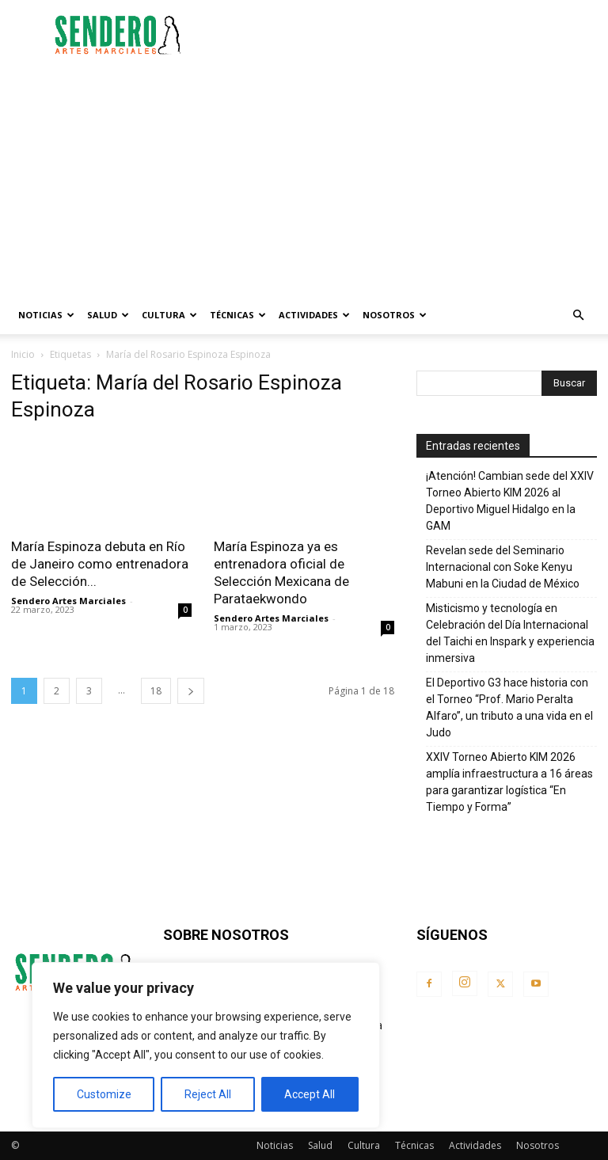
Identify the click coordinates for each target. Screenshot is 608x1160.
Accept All (309, 1094)
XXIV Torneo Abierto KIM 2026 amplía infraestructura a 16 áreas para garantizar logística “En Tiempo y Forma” (509, 782)
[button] (578, 315)
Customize (104, 1094)
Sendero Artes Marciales (68, 601)
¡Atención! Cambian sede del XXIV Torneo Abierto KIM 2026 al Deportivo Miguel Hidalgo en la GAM (510, 501)
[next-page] (190, 691)
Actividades (314, 315)
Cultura (169, 315)
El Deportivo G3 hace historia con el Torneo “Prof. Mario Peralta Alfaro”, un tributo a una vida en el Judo (509, 707)
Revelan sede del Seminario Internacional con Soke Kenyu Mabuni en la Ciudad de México (503, 567)
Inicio (23, 354)
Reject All (207, 1094)
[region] (206, 1045)
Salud (108, 315)
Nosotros (395, 315)
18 (156, 691)
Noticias (46, 315)
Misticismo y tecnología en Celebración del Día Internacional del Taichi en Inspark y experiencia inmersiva (510, 633)
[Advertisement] (411, 35)
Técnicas (238, 315)
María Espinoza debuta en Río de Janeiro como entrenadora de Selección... (99, 563)
